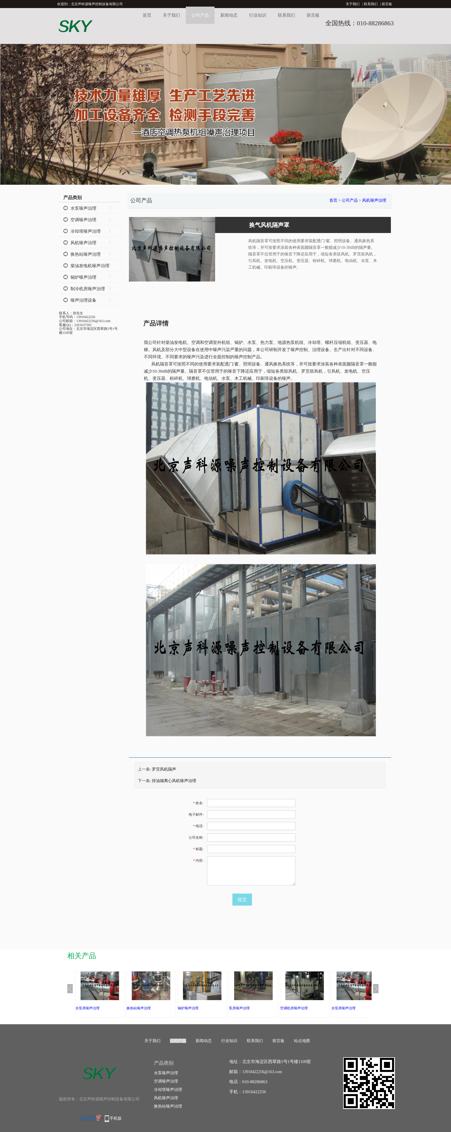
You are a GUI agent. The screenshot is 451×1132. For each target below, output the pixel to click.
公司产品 (200, 15)
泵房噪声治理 (239, 1008)
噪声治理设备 (83, 300)
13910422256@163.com (262, 1072)
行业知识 (257, 15)
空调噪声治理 (83, 219)
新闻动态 (229, 15)
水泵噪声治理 (83, 208)
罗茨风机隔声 (164, 769)
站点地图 (302, 1041)
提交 (242, 899)
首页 (147, 15)
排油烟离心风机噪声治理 (174, 781)
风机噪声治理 (83, 242)
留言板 (387, 4)
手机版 (116, 1118)
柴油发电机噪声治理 (89, 265)
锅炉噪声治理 (83, 277)
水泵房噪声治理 (87, 1008)
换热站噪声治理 (85, 254)
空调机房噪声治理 (294, 1008)
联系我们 (371, 4)
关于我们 (353, 4)
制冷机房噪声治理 (87, 288)
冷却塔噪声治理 (85, 231)
